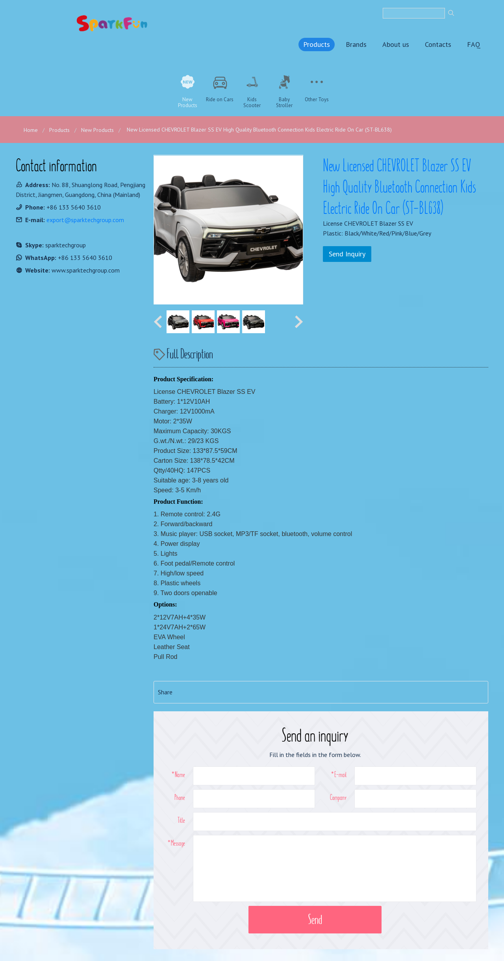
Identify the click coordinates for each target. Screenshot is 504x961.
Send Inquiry (347, 253)
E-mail (340, 774)
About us (395, 44)
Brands (356, 44)
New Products (97, 130)
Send (315, 919)
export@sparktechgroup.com (85, 220)
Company (338, 797)
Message (178, 843)
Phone (179, 797)
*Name (178, 774)
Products (316, 44)
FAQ (473, 44)
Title (181, 820)
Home (31, 130)
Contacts (438, 44)
